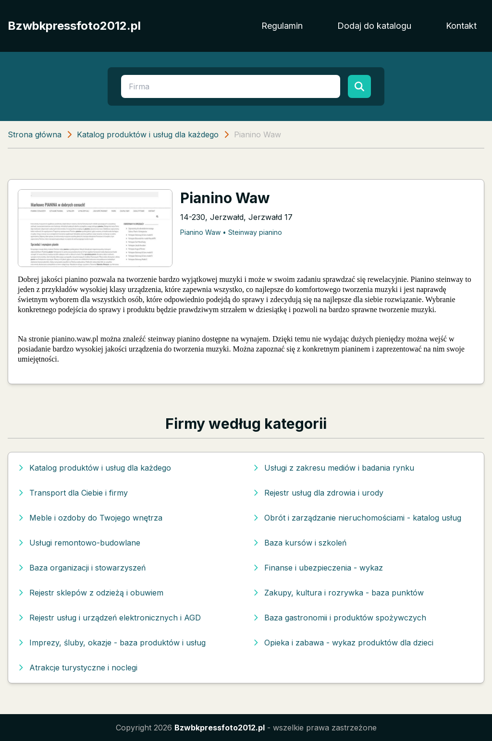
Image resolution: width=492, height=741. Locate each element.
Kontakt (461, 26)
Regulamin (282, 26)
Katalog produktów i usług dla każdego (148, 134)
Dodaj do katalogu (374, 26)
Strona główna (35, 134)
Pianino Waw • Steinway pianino (231, 232)
